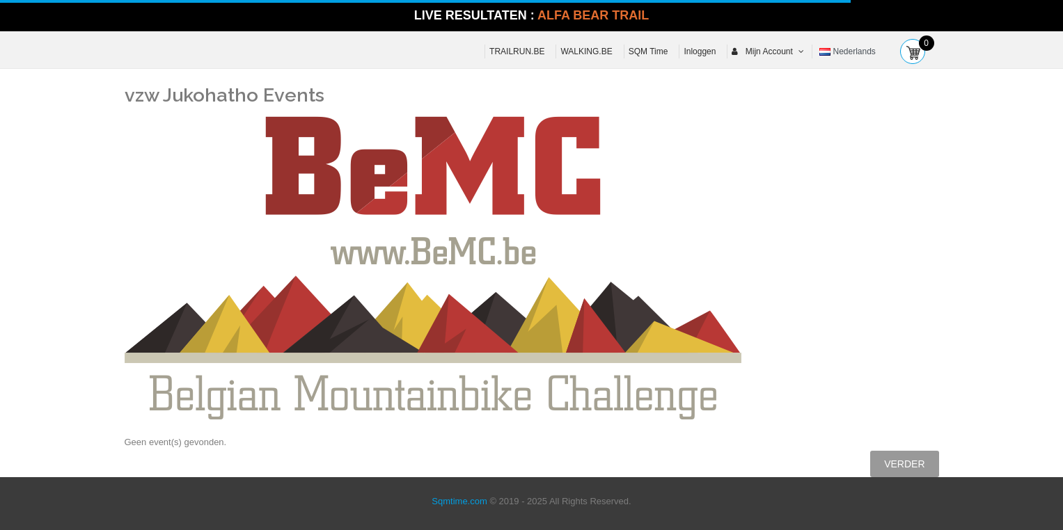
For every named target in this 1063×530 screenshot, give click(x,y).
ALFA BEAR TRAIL (593, 15)
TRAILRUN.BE (516, 51)
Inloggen (700, 51)
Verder (904, 463)
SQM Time (648, 51)
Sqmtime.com (459, 501)
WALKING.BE (586, 51)
